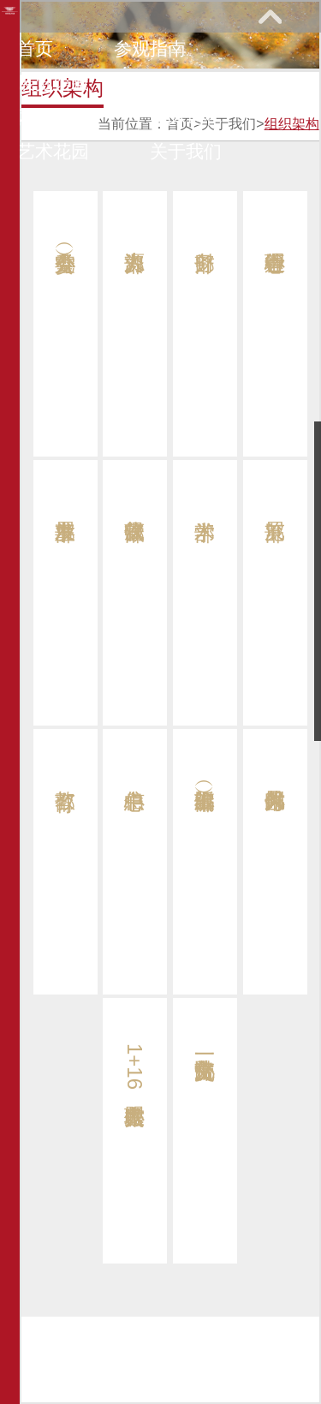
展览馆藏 (53, 83)
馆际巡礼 (186, 117)
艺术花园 (53, 151)
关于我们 (186, 151)
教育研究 (186, 83)
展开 (270, 16)
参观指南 (150, 48)
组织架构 (292, 124)
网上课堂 (53, 117)
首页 (35, 48)
